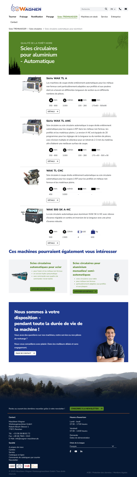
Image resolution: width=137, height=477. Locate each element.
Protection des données (102, 472)
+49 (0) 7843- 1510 (21, 436)
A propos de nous (16, 447)
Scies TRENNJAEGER (17, 29)
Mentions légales (120, 472)
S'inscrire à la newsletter (85, 408)
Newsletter (13, 460)
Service (12, 452)
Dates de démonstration (80, 437)
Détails (51, 111)
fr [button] (113, 9)
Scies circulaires (35, 29)
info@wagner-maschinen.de (27, 438)
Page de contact (23, 353)
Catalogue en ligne (16, 455)
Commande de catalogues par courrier (24, 457)
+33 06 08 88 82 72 (21, 433)
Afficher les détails (40, 289)
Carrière (12, 449)
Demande (74, 435)
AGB (89, 472)
